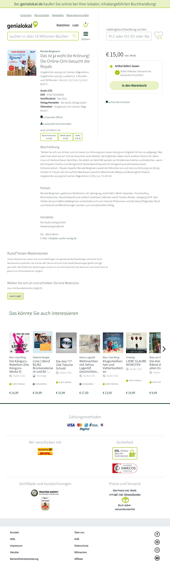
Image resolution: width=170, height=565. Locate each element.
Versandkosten (132, 494)
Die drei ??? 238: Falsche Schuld (64, 364)
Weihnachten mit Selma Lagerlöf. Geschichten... (89, 366)
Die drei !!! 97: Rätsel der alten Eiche (159, 364)
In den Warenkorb (134, 85)
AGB (76, 539)
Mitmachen (80, 552)
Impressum (16, 545)
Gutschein (26, 15)
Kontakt (14, 532)
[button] (85, 37)
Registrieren (63, 25)
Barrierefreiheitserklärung (24, 559)
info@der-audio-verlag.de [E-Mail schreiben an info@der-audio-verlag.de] (62, 238)
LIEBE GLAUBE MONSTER (136, 363)
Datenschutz (81, 545)
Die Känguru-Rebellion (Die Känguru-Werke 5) (19, 366)
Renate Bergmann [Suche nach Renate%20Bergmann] (50, 51)
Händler (14, 552)
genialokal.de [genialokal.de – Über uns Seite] (31, 3)
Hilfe (12, 539)
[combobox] (39, 36)
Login (75, 25)
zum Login (15, 296)
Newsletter (58, 15)
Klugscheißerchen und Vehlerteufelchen (113, 366)
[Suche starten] (74, 36)
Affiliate (78, 559)
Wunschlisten (41, 15)
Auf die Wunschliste (118, 102)
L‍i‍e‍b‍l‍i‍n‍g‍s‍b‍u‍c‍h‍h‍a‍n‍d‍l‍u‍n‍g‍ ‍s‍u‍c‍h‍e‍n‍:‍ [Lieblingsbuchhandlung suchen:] (126, 29)
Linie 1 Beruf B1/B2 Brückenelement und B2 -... (43, 366)
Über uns (79, 532)
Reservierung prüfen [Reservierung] (77, 15)
